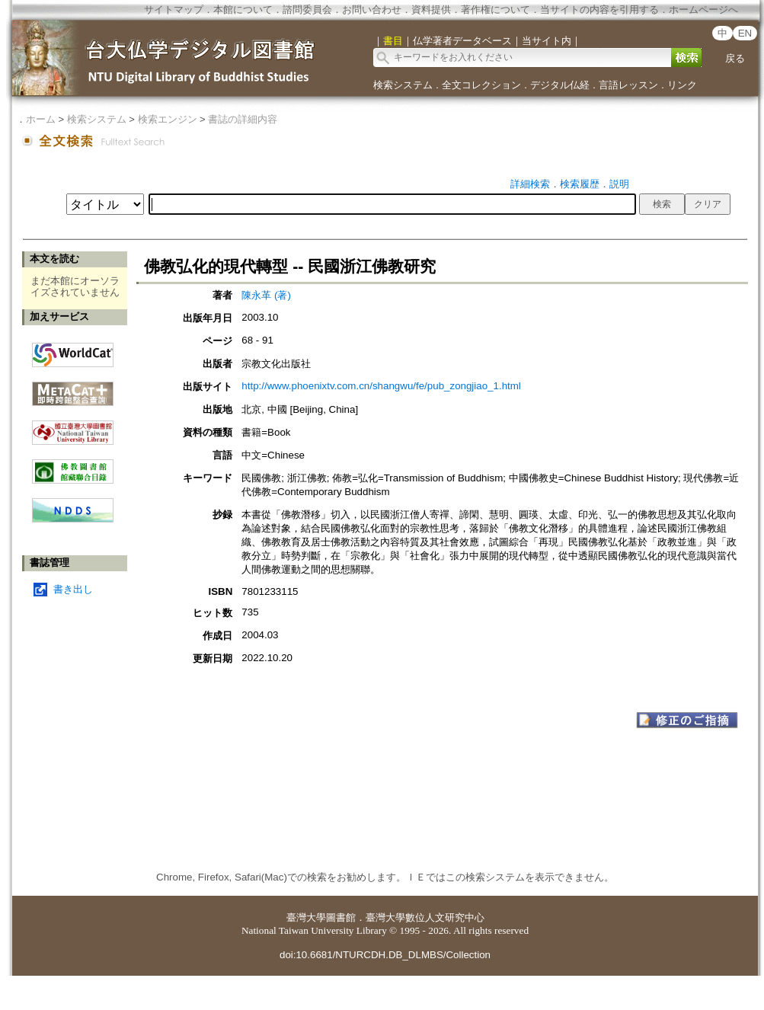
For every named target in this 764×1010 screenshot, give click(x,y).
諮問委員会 (307, 9)
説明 (619, 184)
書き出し (73, 589)
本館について (243, 9)
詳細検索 (530, 184)
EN (745, 33)
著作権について (495, 9)
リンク (682, 85)
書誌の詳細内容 (242, 119)
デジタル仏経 (560, 85)
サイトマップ (173, 9)
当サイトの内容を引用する (599, 9)
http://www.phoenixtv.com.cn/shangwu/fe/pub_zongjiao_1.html (381, 386)
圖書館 (341, 917)
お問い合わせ (371, 9)
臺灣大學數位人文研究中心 (425, 917)
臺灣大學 (306, 917)
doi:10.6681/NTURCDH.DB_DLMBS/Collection (385, 954)
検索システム (403, 85)
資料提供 (431, 9)
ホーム (41, 119)
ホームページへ (703, 9)
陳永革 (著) (266, 295)
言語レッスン (628, 85)
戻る (735, 58)
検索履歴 (579, 184)
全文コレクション (481, 85)
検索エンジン (167, 119)
